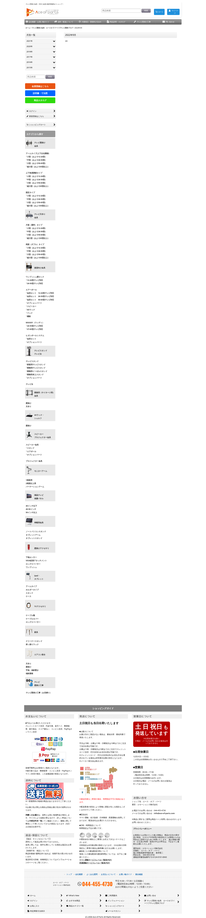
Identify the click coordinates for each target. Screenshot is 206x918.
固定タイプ (30, 192)
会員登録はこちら (40, 86)
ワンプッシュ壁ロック (35, 277)
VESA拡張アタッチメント (36, 560)
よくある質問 (91, 874)
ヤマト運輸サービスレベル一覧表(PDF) (95, 860)
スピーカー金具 (32, 444)
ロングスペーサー (33, 564)
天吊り (28, 406)
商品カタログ (40, 100)
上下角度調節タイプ (34, 173)
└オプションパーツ (34, 303)
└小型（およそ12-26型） (36, 156)
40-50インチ (31, 509)
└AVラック (30, 309)
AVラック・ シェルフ (39, 416)
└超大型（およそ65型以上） (37, 166)
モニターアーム (40, 471)
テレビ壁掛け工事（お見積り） (39, 692)
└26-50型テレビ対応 (34, 283)
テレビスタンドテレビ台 (40, 352)
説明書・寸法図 (40, 93)
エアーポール (31, 289)
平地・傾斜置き (32, 670)
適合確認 (139, 874)
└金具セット (31, 338)
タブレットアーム (33, 535)
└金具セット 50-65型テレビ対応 (39, 299)
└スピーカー (31, 306)
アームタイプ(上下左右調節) (37, 153)
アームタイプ (31, 586)
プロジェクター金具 (34, 461)
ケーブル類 (30, 615)
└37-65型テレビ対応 (34, 329)
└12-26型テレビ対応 (34, 280)
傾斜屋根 (29, 673)
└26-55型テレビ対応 (34, 326)
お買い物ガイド (125, 874)
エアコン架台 (39, 654)
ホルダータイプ (32, 589)
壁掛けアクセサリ (41, 548)
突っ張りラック (32, 644)
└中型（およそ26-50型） (36, 160)
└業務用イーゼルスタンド (36, 371)
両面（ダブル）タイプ (35, 244)
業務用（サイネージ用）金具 (44, 394)
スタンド (29, 593)
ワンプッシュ (31, 567)
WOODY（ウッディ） (35, 322)
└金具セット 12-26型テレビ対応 (39, 293)
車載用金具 (38, 523)
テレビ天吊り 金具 (39, 215)
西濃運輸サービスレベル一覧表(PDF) (94, 863)
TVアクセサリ (40, 606)
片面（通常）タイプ (34, 225)
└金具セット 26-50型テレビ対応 (39, 296)
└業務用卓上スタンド (35, 374)
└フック (29, 313)
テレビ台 (29, 384)
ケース (28, 596)
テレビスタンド (32, 361)
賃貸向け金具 (39, 268)
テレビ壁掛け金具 (39, 144)
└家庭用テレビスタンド (35, 364)
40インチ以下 (31, 506)
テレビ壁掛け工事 (38, 683)
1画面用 (29, 480)
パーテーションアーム (35, 486)
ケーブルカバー (32, 618)
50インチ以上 (31, 512)
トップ (69, 874)
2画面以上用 (31, 483)
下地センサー (31, 557)
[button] (37, 22)
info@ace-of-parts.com (164, 813)
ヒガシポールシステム (35, 335)
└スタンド (30, 448)
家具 (36, 632)
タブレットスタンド (34, 538)
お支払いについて (108, 874)
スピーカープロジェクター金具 (42, 435)
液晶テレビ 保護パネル (38, 496)
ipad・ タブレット (38, 577)
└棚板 (28, 316)
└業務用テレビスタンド (35, 368)
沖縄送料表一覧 (35, 821)
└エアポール (31, 451)
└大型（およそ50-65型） (36, 163)
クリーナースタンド (34, 641)
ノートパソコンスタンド (36, 531)
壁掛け (28, 403)
